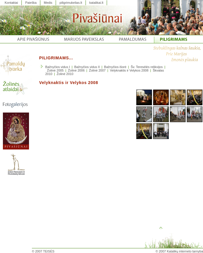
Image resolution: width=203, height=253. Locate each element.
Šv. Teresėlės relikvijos (147, 67)
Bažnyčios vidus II (87, 67)
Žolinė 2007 (97, 70)
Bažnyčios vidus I (57, 67)
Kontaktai (11, 2)
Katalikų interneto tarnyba (185, 251)
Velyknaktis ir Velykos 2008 (129, 70)
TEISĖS (49, 251)
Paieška (31, 2)
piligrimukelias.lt (70, 2)
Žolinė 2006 (76, 70)
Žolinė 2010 (65, 74)
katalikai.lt (96, 2)
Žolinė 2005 (55, 70)
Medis (48, 2)
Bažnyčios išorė (115, 67)
